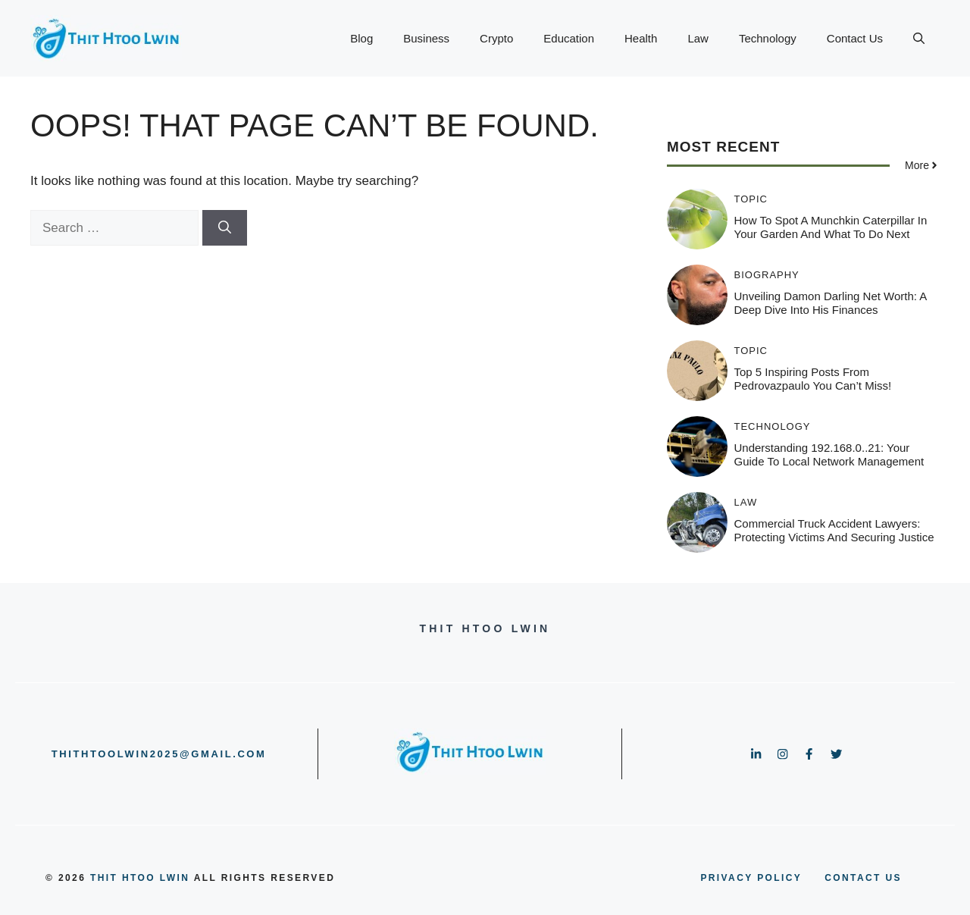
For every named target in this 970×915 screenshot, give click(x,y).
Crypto (496, 38)
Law (698, 38)
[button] (919, 38)
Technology (767, 38)
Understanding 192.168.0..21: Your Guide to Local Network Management (829, 454)
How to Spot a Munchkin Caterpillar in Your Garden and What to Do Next (831, 227)
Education (568, 38)
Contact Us (855, 38)
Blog (361, 38)
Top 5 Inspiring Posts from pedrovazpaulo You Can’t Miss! (813, 378)
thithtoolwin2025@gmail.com (159, 754)
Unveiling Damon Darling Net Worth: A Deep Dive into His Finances (830, 303)
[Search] (224, 228)
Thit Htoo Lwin (139, 878)
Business (426, 38)
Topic (751, 199)
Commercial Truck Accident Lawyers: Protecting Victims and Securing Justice (834, 530)
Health (640, 38)
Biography (766, 275)
